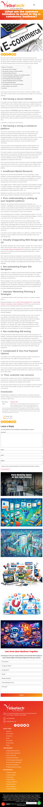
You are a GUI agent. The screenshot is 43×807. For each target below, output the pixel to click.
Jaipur (32, 795)
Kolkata (16, 795)
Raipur (26, 800)
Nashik (38, 796)
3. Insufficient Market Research (9, 73)
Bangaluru (37, 794)
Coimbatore (5, 796)
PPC (31, 302)
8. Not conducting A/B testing (8, 82)
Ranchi (38, 799)
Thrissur (18, 799)
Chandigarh (23, 796)
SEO (18, 302)
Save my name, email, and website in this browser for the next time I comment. (21, 467)
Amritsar (18, 796)
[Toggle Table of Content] (28, 67)
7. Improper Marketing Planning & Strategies (12, 80)
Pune (32, 794)
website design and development (13, 249)
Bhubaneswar (21, 798)
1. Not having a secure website (8, 69)
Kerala (10, 799)
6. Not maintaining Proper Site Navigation (11, 78)
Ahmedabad (21, 795)
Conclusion (4, 88)
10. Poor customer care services (9, 86)
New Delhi (27, 795)
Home (21, 19)
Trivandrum (5, 799)
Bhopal (34, 796)
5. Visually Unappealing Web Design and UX (12, 76)
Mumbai (28, 794)
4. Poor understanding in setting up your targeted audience (15, 75)
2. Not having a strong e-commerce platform (12, 71)
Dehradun (27, 798)
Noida (22, 800)
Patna (5, 798)
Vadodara (29, 796)
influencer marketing (6, 304)
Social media (36, 302)
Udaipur (36, 798)
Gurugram (14, 798)
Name (2, 451)
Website (3, 462)
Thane (4, 794)
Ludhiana (17, 800)
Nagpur (9, 798)
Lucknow (37, 795)
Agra (34, 799)
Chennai (11, 795)
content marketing (17, 304)
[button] (34, 5)
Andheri (12, 794)
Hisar (31, 799)
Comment (3, 433)
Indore (10, 796)
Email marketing (24, 302)
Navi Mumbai (22, 794)
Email (2, 456)
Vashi (8, 794)
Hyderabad (5, 795)
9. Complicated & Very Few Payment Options (12, 84)
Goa (14, 799)
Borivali (16, 794)
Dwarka (22, 799)
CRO (25, 304)
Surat (13, 796)
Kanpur (27, 799)
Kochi (32, 798)
